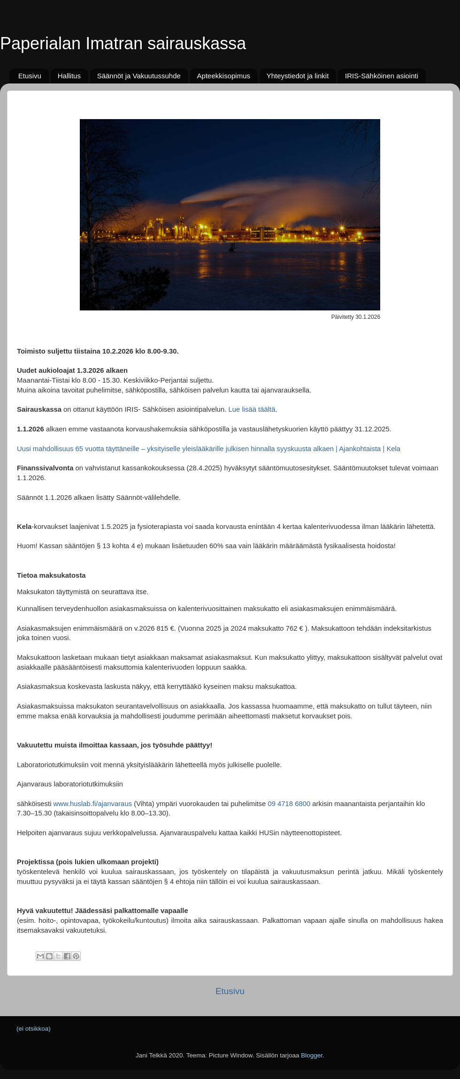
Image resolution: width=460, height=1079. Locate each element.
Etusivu (29, 76)
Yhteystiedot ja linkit (298, 76)
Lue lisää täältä (250, 409)
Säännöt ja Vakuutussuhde (139, 76)
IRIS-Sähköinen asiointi (381, 76)
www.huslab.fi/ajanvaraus (93, 803)
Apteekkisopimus (223, 76)
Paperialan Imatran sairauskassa (123, 43)
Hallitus (69, 76)
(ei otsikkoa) (33, 1028)
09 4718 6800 (289, 803)
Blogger (311, 1055)
